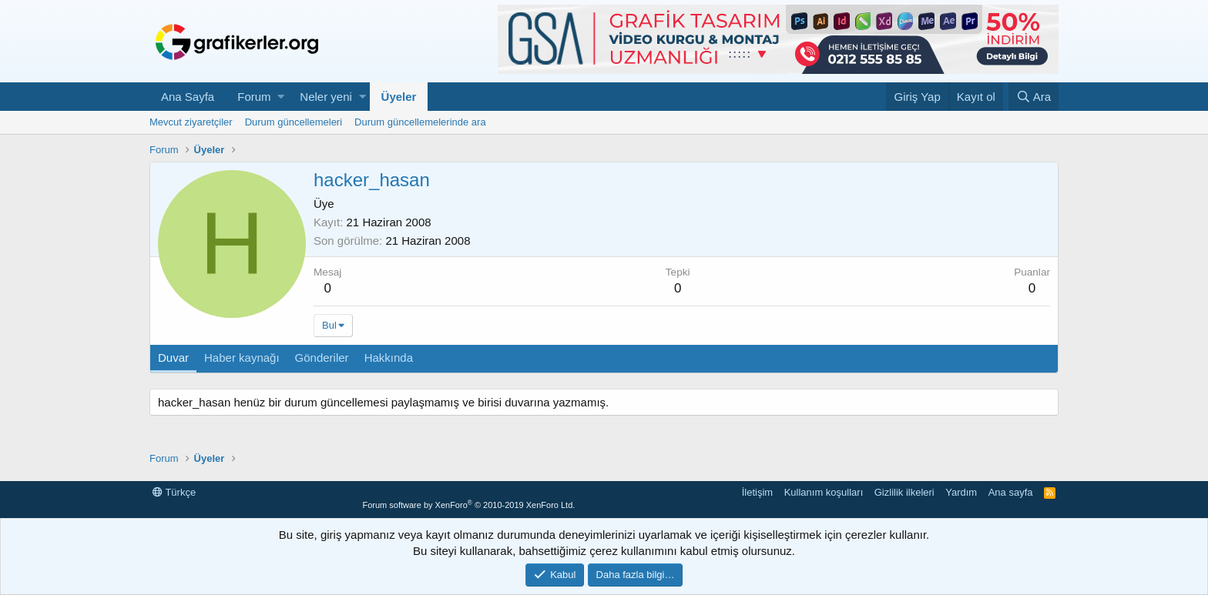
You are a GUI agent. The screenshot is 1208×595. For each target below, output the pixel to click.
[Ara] (1033, 96)
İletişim (757, 492)
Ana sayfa (1010, 492)
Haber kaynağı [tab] (242, 357)
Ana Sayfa (187, 96)
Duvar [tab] (173, 357)
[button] (280, 96)
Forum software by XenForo (468, 505)
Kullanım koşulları (824, 492)
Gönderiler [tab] (322, 357)
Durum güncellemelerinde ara (420, 122)
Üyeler (399, 96)
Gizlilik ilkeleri (904, 492)
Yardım (961, 492)
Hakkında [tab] (388, 357)
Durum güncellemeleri (293, 122)
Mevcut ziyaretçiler (191, 122)
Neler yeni (326, 96)
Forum (253, 96)
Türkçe (174, 492)
